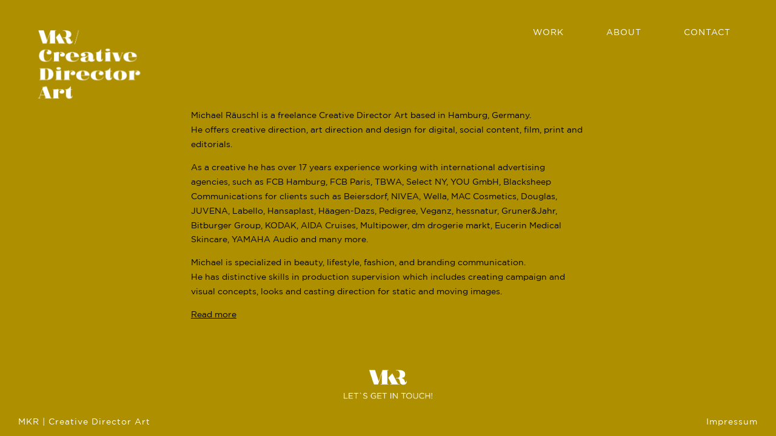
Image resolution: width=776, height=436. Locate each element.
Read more (213, 315)
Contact (707, 32)
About (623, 32)
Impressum (732, 422)
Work (548, 32)
